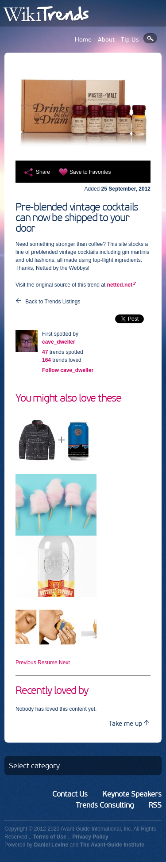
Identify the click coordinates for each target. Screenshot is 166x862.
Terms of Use (49, 837)
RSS (155, 805)
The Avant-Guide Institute (112, 845)
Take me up (129, 723)
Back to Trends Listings (52, 302)
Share (43, 172)
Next (64, 662)
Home (83, 39)
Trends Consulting (105, 805)
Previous (25, 662)
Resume (48, 662)
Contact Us (70, 793)
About (106, 39)
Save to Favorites (90, 172)
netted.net (119, 285)
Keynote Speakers (132, 793)
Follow (67, 370)
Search (150, 38)
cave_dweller (58, 342)
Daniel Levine (51, 845)
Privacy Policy (90, 837)
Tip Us (130, 39)
